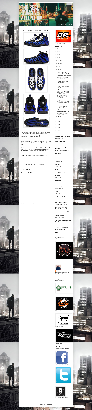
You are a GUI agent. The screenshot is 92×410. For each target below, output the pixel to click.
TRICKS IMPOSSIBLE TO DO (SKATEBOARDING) (62, 78)
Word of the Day (59, 138)
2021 (58, 56)
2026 (58, 48)
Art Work (57, 177)
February (59, 116)
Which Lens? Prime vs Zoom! (62, 80)
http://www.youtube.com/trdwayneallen (62, 348)
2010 (58, 131)
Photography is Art (59, 172)
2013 (58, 127)
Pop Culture (58, 155)
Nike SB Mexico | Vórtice (61, 72)
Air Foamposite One (30, 133)
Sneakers (58, 161)
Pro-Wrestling (58, 188)
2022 (58, 54)
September (59, 63)
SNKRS (46, 155)
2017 (58, 121)
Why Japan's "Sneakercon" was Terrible (64, 73)
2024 (58, 51)
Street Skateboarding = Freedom (61, 150)
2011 (58, 130)
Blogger (50, 404)
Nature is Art (58, 182)
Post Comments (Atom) (30, 203)
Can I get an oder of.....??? (60, 204)
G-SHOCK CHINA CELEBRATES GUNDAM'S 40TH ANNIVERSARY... (64, 112)
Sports (57, 193)
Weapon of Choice (59, 217)
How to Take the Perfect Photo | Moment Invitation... (62, 82)
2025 (58, 50)
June (58, 66)
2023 (58, 53)
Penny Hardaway (41, 132)
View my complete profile (59, 280)
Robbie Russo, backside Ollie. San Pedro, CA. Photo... (63, 107)
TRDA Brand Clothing (60, 229)
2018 (58, 119)
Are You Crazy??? (59, 199)
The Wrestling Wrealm (60, 237)
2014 (58, 125)
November (59, 60)
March (58, 70)
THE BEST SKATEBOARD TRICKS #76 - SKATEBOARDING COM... (63, 102)
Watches (57, 166)
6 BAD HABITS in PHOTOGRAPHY (63, 91)
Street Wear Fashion (59, 143)
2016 (58, 122)
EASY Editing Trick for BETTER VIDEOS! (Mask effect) (62, 84)
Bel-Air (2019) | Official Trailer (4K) (63, 95)
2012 (58, 128)
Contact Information (59, 238)
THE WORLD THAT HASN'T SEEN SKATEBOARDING (63, 114)
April (58, 69)
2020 (58, 57)
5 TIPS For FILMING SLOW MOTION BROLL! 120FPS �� (63, 93)
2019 (58, 59)
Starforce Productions (60, 236)
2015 (58, 124)
